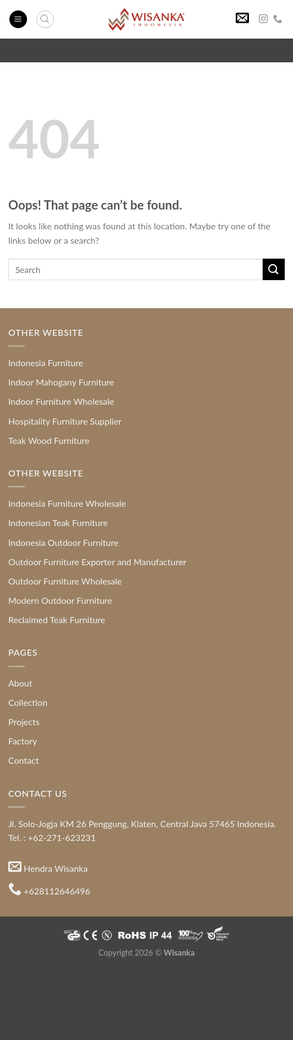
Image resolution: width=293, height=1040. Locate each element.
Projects (24, 721)
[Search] (45, 19)
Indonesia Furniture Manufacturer (208, 1016)
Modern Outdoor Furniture (60, 600)
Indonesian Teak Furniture (58, 522)
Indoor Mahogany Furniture (61, 382)
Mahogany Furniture (162, 990)
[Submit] (274, 269)
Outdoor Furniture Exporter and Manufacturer (97, 561)
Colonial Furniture (127, 1003)
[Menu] (18, 19)
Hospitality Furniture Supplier (65, 421)
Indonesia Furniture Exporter (212, 1028)
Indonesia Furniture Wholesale (67, 503)
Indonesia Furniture (45, 362)
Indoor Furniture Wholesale (61, 401)
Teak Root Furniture (235, 990)
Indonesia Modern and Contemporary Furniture (110, 965)
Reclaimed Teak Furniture (56, 619)
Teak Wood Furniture (48, 440)
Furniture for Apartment (203, 1003)
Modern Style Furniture (51, 1003)
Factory (22, 741)
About (20, 683)
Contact (23, 760)
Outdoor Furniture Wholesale (65, 581)
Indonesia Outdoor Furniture (63, 542)
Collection (27, 702)
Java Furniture (165, 978)
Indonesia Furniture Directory (95, 1016)
